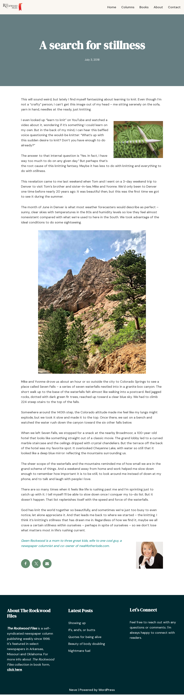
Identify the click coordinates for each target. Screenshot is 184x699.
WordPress (106, 694)
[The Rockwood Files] (14, 7)
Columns (127, 7)
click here (14, 674)
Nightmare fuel (79, 655)
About (158, 7)
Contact (174, 7)
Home (111, 7)
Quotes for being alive (84, 641)
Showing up (77, 627)
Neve (73, 694)
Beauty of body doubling (86, 648)
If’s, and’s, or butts (81, 634)
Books (143, 7)
